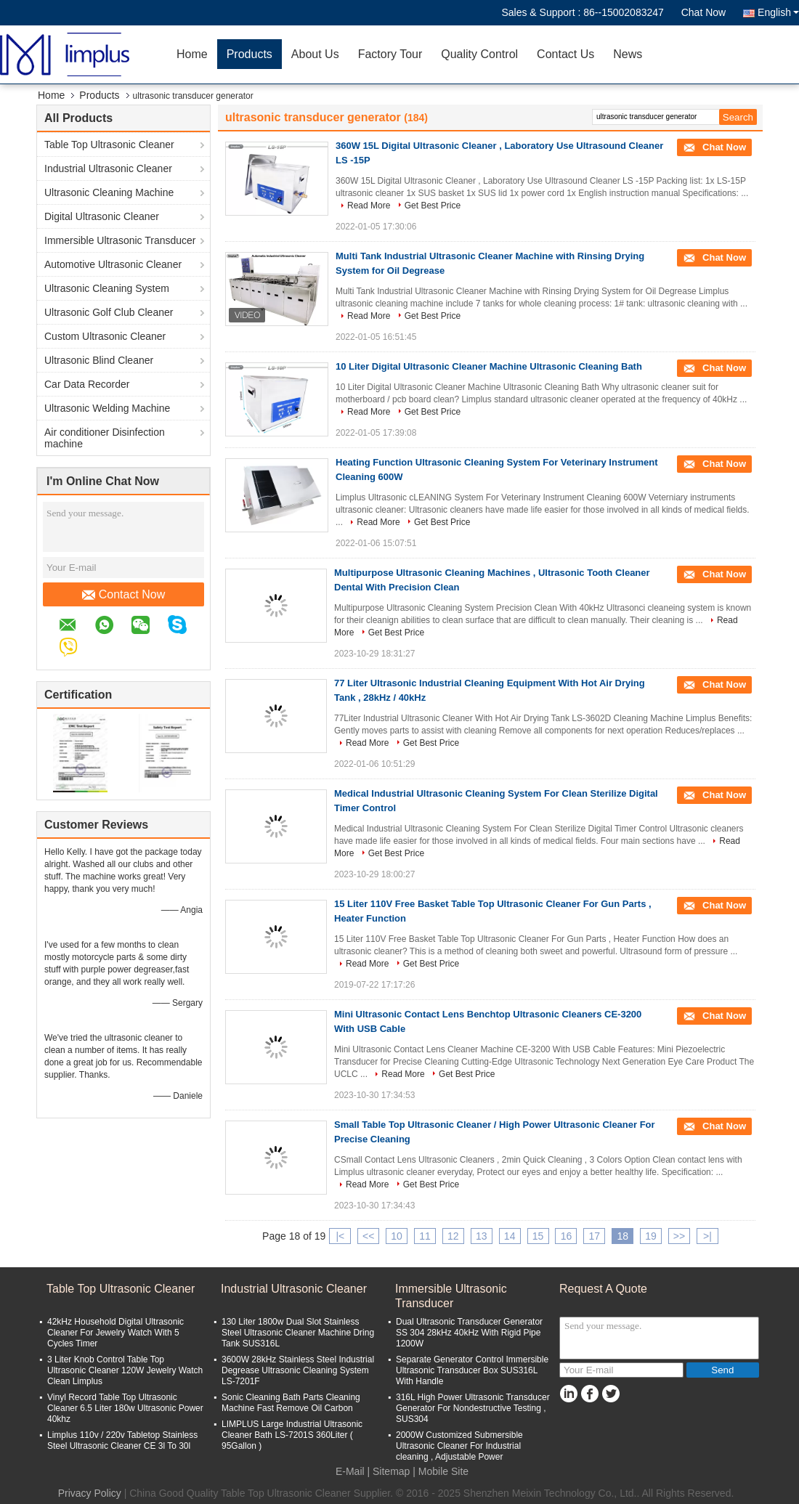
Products (249, 54)
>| (707, 1236)
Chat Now (703, 12)
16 (566, 1236)
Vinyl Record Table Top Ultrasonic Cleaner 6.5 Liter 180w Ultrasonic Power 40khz (125, 1408)
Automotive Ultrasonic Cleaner (113, 264)
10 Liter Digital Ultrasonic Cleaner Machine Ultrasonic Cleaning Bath (489, 366)
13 (481, 1236)
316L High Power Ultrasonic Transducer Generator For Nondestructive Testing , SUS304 (473, 1408)
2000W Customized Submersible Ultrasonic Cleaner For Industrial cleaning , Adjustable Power (459, 1446)
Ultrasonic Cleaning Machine (109, 192)
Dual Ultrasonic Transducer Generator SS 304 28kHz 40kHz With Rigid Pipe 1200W (469, 1333)
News (627, 54)
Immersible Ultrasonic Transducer (120, 240)
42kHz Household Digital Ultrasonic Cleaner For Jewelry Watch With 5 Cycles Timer (115, 1333)
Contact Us (565, 54)
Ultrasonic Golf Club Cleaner (108, 312)
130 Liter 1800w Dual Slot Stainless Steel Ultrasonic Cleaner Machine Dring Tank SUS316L (298, 1333)
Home (192, 54)
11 (425, 1236)
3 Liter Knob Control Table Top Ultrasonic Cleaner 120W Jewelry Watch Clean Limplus (125, 1370)
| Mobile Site (441, 1471)
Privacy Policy (89, 1493)
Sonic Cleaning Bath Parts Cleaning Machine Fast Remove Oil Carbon (291, 1402)
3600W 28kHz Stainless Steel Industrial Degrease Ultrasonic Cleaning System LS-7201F (298, 1370)
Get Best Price (433, 205)
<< (368, 1236)
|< (340, 1236)
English (778, 12)
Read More (368, 205)
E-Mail (350, 1471)
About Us (315, 54)
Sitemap (391, 1471)
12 (453, 1236)
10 (396, 1236)
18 (622, 1236)
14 (510, 1236)
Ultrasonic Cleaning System (106, 288)
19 (651, 1236)
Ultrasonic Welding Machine (107, 408)
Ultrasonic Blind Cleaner (98, 360)
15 (538, 1236)
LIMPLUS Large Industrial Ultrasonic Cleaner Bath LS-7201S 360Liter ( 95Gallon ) (292, 1435)
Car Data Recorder (87, 384)
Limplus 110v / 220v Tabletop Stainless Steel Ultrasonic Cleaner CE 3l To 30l (122, 1440)
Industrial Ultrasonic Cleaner (108, 168)
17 (595, 1236)
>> (679, 1236)
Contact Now (124, 594)
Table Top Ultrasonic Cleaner (109, 144)
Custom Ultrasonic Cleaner (105, 336)
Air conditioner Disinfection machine (104, 438)
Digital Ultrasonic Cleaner (101, 216)
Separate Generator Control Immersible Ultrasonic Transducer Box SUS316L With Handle (472, 1370)
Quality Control (479, 54)
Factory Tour (390, 54)
